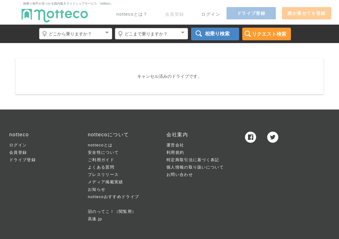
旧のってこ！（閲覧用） (112, 211)
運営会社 (175, 145)
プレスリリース (103, 174)
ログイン (210, 14)
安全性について (103, 152)
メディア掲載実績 (105, 182)
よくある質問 (101, 167)
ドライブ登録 (22, 159)
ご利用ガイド (101, 159)
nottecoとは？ (132, 14)
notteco (55, 15)
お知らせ (96, 189)
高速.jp (95, 219)
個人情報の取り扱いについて (195, 167)
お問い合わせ (179, 174)
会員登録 (18, 152)
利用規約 (175, 152)
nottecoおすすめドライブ (113, 196)
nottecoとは (100, 145)
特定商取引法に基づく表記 (192, 159)
